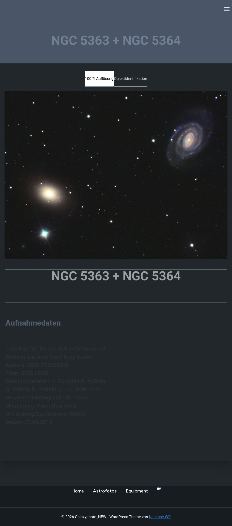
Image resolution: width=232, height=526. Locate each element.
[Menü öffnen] (226, 9)
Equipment (137, 491)
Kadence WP (160, 516)
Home (77, 491)
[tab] (99, 78)
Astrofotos (105, 491)
